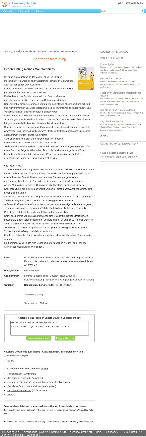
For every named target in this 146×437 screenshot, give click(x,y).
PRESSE (19, 435)
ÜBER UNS (136, 432)
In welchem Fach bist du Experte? (119, 157)
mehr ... (11, 361)
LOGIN (120, 3)
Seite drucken (31, 303)
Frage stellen (24, 11)
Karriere (40, 11)
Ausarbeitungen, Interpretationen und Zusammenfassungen (50, 51)
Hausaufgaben (14, 374)
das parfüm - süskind (18, 378)
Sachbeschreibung (55, 279)
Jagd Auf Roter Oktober (19, 390)
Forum (44, 368)
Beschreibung (41, 276)
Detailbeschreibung (34, 279)
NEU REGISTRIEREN (134, 3)
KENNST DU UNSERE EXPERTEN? (119, 144)
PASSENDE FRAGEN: (111, 58)
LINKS (125, 432)
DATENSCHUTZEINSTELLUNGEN (86, 432)
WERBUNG (32, 435)
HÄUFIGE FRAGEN (11, 432)
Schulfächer (8, 11)
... (104, 136)
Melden (43, 303)
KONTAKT (7, 435)
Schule (7, 51)
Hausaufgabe (67, 276)
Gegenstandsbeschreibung (80, 279)
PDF (59, 285)
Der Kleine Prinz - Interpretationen (24, 386)
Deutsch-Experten (62, 318)
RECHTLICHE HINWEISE (36, 432)
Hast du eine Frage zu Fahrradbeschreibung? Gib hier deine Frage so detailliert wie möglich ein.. (49, 328)
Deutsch (16, 51)
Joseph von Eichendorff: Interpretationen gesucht (32, 382)
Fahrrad (28, 276)
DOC (68, 285)
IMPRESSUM (112, 432)
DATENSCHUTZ (58, 432)
